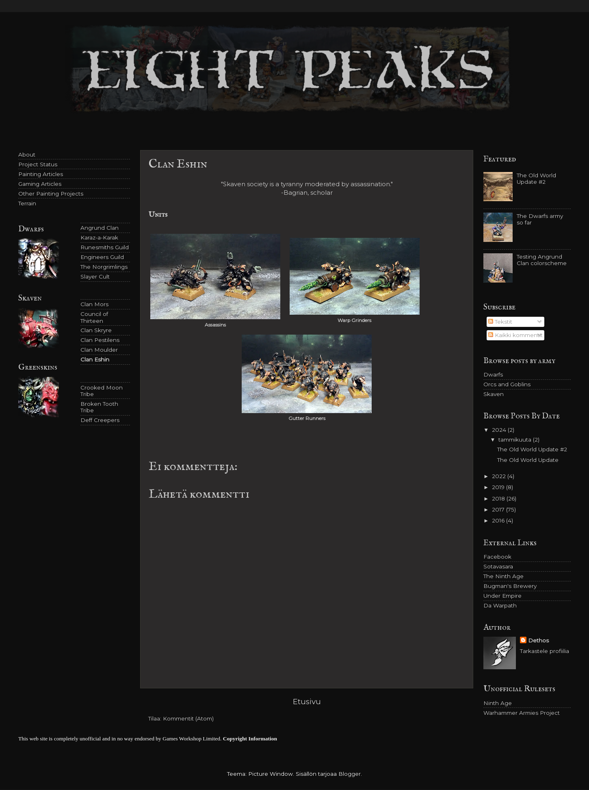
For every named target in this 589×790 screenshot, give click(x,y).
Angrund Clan (99, 227)
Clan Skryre (96, 330)
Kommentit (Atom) (188, 718)
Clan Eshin (94, 359)
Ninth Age (497, 703)
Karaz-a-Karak (99, 237)
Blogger (349, 773)
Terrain (27, 203)
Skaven (493, 394)
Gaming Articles (39, 184)
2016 (499, 520)
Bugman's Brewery (510, 586)
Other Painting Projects (50, 193)
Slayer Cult (95, 276)
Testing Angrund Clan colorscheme (542, 259)
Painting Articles (40, 174)
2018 (499, 498)
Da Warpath (500, 605)
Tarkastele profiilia (544, 651)
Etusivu (307, 701)
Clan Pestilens (99, 340)
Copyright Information (250, 739)
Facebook (497, 556)
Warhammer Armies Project (521, 712)
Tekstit (500, 321)
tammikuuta (515, 439)
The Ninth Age (503, 576)
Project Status (37, 164)
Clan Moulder (99, 349)
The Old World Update (528, 460)
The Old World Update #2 (536, 178)
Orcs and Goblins (507, 384)
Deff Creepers (99, 420)
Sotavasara (498, 566)
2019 (499, 487)
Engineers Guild (102, 257)
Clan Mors (94, 304)
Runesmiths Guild (104, 247)
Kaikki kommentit (515, 335)
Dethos (538, 640)
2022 (499, 476)
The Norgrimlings (104, 266)
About (26, 154)
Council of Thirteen (94, 317)
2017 (499, 509)
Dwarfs (493, 374)
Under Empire (502, 595)
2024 (500, 430)
